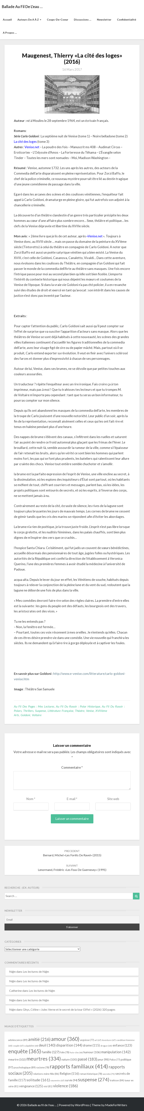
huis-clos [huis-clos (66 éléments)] (76, 1052)
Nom (30, 799)
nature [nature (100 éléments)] (69, 1059)
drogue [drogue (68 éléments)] (106, 1045)
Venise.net (32, 147)
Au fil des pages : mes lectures (34, 706)
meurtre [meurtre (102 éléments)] (17, 1059)
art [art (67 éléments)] (97, 1040)
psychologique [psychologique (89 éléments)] (25, 1067)
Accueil (7, 19)
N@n (12, 971)
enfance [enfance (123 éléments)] (122, 1045)
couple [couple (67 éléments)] (18, 1045)
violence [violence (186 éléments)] (65, 1085)
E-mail (72, 799)
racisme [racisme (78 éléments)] (42, 1067)
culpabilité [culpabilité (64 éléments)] (31, 1045)
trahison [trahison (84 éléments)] (117, 1080)
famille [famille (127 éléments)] (51, 1052)
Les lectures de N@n (36, 971)
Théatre (79, 710)
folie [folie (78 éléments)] (64, 1052)
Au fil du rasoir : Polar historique (78, 706)
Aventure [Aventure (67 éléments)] (109, 1040)
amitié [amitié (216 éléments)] (39, 1039)
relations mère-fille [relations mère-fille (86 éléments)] (46, 1073)
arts (16, 715)
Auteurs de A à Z (29, 19)
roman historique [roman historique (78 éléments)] (91, 1073)
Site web (113, 799)
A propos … (10, 32)
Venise (90, 710)
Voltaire (36, 715)
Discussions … (82, 19)
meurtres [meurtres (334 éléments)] (43, 1058)
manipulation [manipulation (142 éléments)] (116, 1052)
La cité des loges (25, 142)
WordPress (82, 1105)
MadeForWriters (116, 1105)
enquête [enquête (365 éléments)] (24, 1051)
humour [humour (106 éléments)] (92, 1052)
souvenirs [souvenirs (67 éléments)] (57, 1080)
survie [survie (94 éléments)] (71, 1080)
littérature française (60, 710)
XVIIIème (101, 710)
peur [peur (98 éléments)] (103, 1059)
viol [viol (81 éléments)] (48, 1086)
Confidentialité (126, 19)
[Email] (72, 920)
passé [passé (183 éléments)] (87, 1059)
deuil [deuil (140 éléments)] (47, 1045)
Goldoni (25, 715)
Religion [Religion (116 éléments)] (69, 1073)
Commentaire (72, 767)
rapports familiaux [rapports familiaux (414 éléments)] (79, 1066)
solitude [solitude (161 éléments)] (38, 1080)
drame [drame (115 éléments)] (91, 1045)
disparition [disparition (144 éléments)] (69, 1045)
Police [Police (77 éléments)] (115, 1059)
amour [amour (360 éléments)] (65, 1039)
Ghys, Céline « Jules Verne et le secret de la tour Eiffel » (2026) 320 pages (69, 1009)
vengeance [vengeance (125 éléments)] (31, 1086)
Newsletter (104, 19)
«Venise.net (94, 236)
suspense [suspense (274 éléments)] (93, 1079)
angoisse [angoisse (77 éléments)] (87, 1040)
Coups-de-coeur (57, 19)
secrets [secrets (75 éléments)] (109, 1074)
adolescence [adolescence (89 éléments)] (18, 1039)
